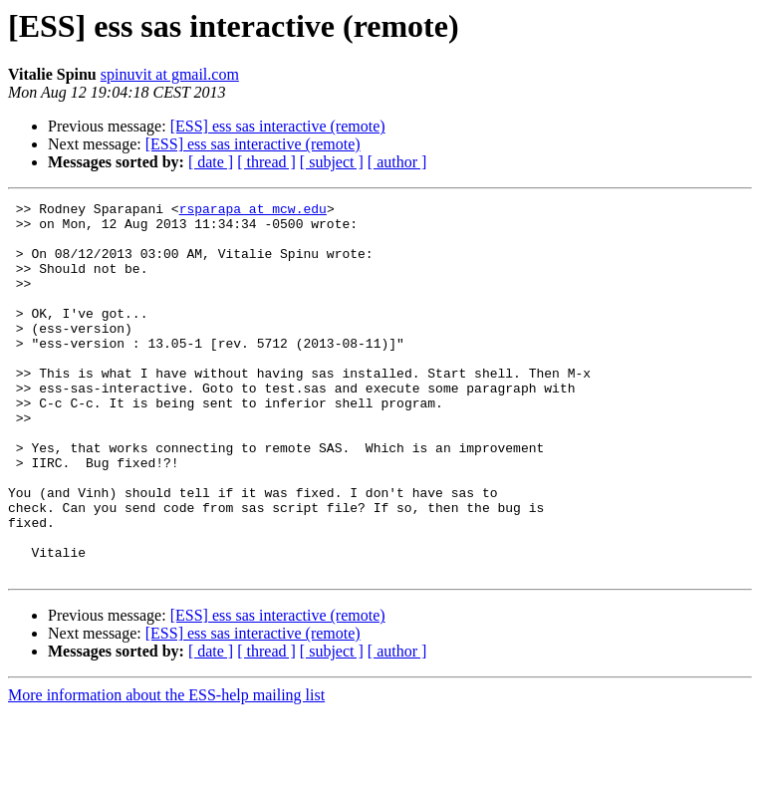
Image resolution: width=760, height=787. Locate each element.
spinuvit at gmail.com (170, 74)
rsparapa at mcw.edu (253, 211)
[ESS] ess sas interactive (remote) (277, 126)
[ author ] (397, 161)
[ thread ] (266, 161)
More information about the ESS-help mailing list (166, 769)
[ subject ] (332, 161)
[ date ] (210, 161)
